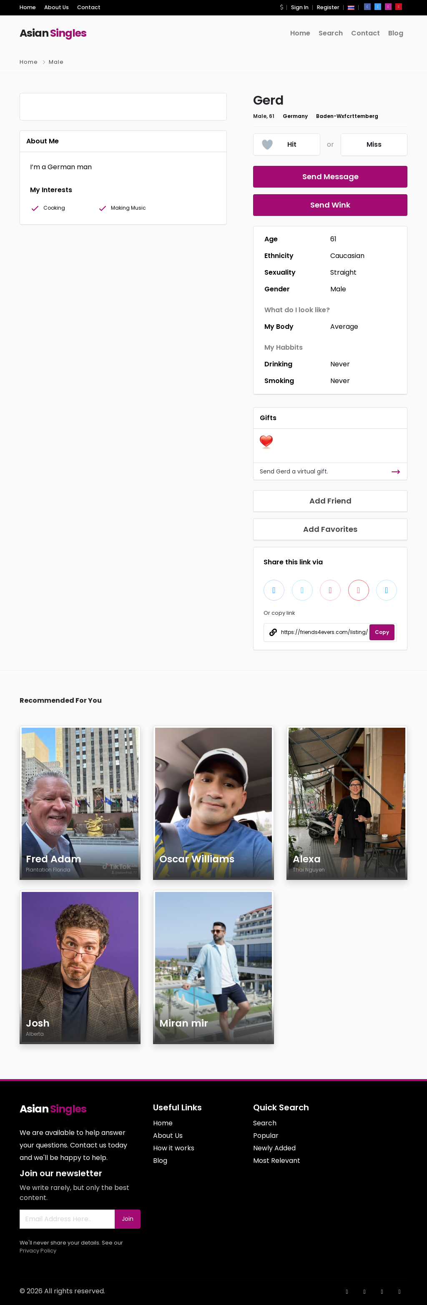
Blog (395, 33)
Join (127, 1219)
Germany (295, 116)
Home (28, 7)
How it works (173, 1148)
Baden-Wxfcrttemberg (347, 116)
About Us (56, 7)
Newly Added (274, 1148)
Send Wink (330, 205)
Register (328, 7)
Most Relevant (276, 1160)
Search (331, 33)
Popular (266, 1135)
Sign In (300, 7)
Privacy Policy (38, 1250)
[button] (281, 7)
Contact (88, 7)
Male (56, 61)
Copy (382, 632)
